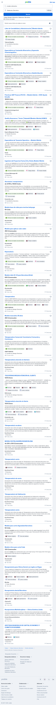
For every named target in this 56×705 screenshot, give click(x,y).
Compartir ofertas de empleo (26, 688)
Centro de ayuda (5, 688)
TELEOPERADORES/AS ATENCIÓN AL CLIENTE (20, 375)
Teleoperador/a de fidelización (15, 494)
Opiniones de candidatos (7, 697)
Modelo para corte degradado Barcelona (18, 526)
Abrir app (52, 2)
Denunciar (48, 45)
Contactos (4, 690)
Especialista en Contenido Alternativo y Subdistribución (24, 73)
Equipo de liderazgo (6, 692)
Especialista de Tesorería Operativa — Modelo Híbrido (23, 140)
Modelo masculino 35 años (14, 315)
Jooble (10, 703)
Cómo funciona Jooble (6, 695)
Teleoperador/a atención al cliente (16, 401)
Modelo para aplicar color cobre (15, 229)
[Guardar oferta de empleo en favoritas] (50, 28)
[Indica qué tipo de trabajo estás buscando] (28, 6)
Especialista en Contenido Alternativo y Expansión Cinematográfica (22, 51)
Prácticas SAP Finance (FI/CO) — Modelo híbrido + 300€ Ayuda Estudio (26, 96)
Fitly (38, 699)
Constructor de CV (41, 697)
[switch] (50, 23)
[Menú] (2, 2)
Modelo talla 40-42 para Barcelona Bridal (19, 275)
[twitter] (48, 679)
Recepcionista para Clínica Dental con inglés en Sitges (23, 567)
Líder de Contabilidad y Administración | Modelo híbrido (24, 28)
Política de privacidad (42, 692)
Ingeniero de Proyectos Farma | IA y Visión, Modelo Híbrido (24, 161)
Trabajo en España (41, 688)
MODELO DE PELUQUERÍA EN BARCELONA (19, 441)
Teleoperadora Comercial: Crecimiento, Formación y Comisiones (22, 338)
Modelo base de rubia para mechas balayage (20, 207)
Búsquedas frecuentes (12, 654)
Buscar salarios (40, 695)
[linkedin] (53, 679)
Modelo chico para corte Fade (15, 547)
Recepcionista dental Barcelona (16, 590)
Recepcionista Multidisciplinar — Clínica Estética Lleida (24, 609)
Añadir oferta (22, 686)
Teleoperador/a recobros (13, 425)
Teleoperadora (10, 296)
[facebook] (40, 679)
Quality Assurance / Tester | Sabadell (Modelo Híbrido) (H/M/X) (26, 118)
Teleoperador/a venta (12, 459)
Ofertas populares (24, 659)
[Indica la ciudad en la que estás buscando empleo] (28, 10)
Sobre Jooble (4, 686)
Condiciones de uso (42, 690)
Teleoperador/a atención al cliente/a (17, 360)
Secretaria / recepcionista (14, 181)
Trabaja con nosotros (6, 699)
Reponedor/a (9, 252)
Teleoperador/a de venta (13, 478)
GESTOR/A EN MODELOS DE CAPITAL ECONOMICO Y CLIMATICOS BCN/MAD (22, 626)
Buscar (28, 14)
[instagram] (44, 679)
